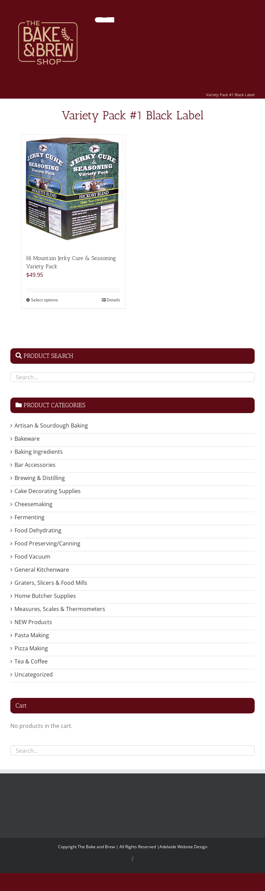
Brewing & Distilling (39, 478)
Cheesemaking (33, 504)
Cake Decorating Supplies (47, 491)
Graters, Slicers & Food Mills (50, 583)
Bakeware (27, 438)
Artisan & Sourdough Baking (51, 425)
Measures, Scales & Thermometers (59, 609)
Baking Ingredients (38, 451)
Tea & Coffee (31, 661)
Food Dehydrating (37, 530)
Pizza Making (31, 648)
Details (113, 300)
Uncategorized (33, 674)
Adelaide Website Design (183, 847)
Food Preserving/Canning (47, 543)
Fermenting (29, 517)
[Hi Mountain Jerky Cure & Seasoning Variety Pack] (73, 191)
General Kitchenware (41, 569)
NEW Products (33, 622)
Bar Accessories (35, 465)
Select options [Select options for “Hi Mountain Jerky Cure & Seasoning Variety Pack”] (44, 300)
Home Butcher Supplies (45, 596)
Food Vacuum (32, 556)
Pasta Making (31, 635)
